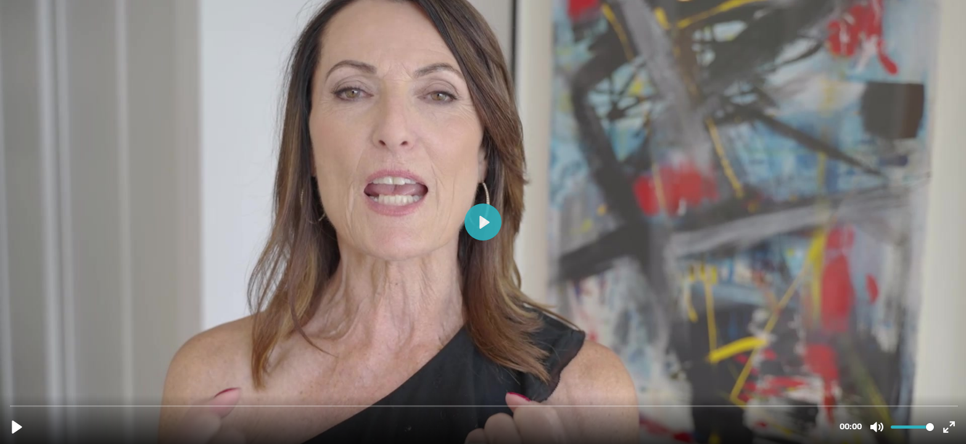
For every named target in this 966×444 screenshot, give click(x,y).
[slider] (484, 405)
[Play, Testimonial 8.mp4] (17, 427)
